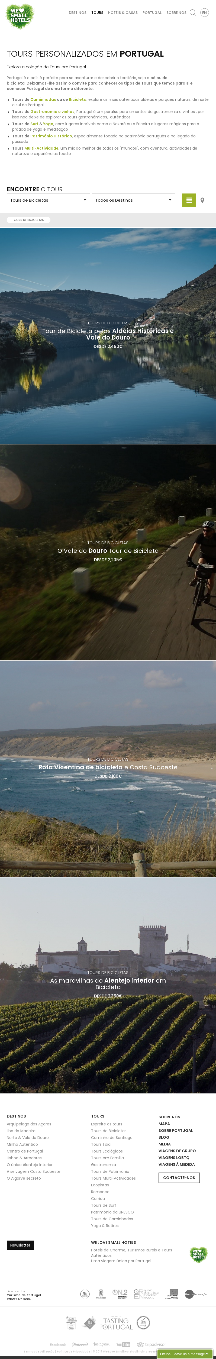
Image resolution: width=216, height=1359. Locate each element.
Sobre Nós (176, 12)
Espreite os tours (106, 1124)
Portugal (152, 12)
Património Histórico (51, 136)
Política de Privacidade (73, 1352)
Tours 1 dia (101, 1144)
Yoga (48, 124)
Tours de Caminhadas (112, 1219)
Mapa (164, 1123)
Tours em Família (107, 1158)
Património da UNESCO (112, 1212)
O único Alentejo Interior (30, 1164)
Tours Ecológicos (107, 1151)
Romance (100, 1192)
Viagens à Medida (177, 1164)
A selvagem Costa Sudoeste (33, 1171)
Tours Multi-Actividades (113, 1178)
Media (165, 1144)
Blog (164, 1137)
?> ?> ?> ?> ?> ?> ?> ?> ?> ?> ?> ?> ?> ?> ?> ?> (48, 200)
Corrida (98, 1198)
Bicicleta (77, 99)
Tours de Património (110, 1171)
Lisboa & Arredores (24, 1158)
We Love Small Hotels (6, 2)
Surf (34, 124)
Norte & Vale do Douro (28, 1137)
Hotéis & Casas (123, 12)
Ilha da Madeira (21, 1131)
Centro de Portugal (25, 1151)
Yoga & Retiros (105, 1225)
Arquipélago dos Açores (29, 1124)
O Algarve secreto (24, 1178)
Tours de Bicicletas (29, 220)
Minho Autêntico (22, 1144)
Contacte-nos (179, 1177)
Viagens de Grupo (177, 1151)
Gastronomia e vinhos (52, 111)
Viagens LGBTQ (174, 1157)
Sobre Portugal (176, 1130)
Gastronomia (103, 1164)
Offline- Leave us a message (182, 1354)
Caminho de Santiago (112, 1137)
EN (204, 12)
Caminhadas (43, 99)
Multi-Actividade (41, 148)
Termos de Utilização (39, 1352)
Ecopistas (100, 1185)
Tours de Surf (103, 1205)
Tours (97, 12)
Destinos (77, 12)
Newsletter (20, 1245)
